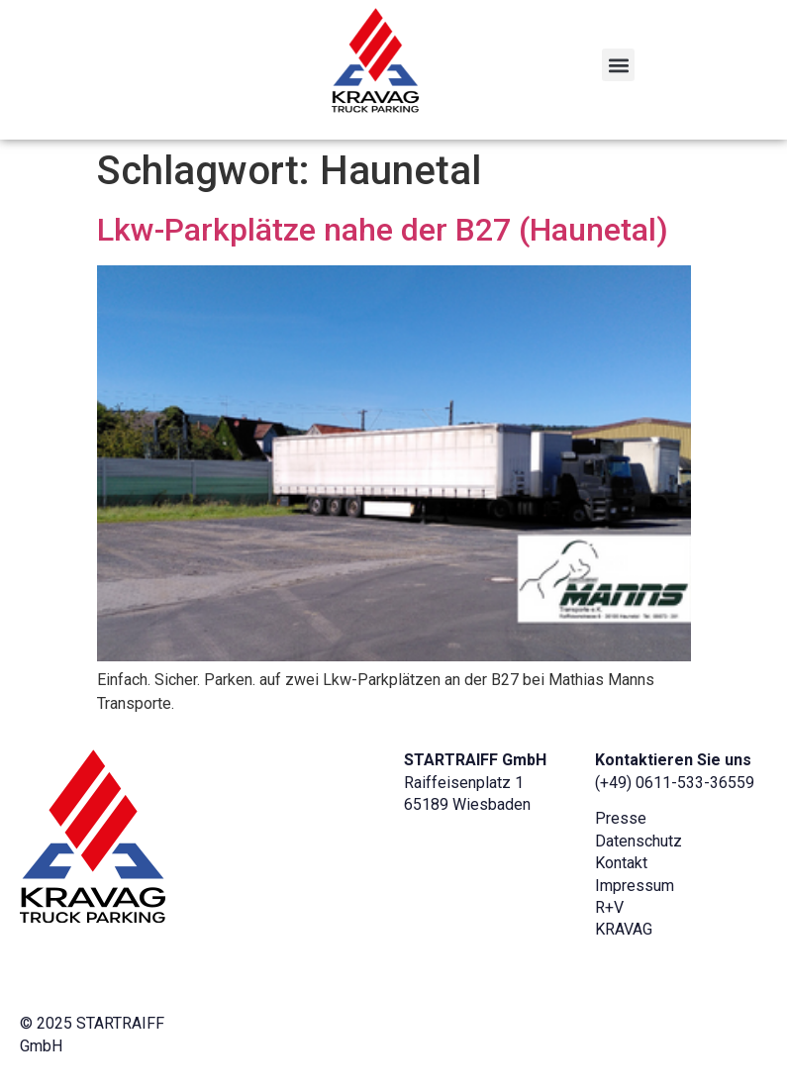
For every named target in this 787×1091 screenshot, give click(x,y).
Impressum (634, 885)
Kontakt (621, 862)
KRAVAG (623, 929)
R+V (609, 907)
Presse (620, 818)
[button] (618, 65)
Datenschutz (638, 841)
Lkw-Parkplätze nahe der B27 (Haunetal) (382, 229)
